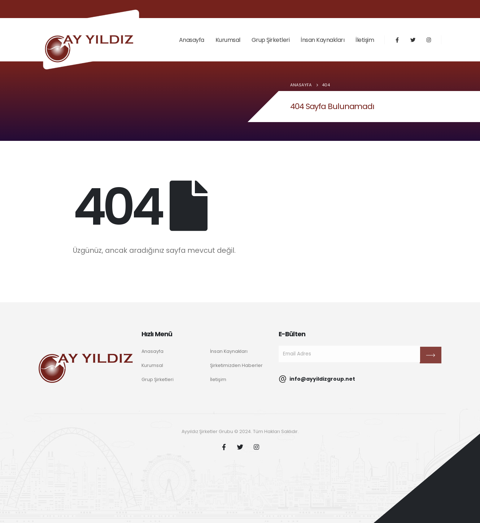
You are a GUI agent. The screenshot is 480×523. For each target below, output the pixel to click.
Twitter (240, 447)
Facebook (224, 447)
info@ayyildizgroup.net (317, 379)
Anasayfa (191, 40)
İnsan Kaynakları (322, 40)
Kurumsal (227, 40)
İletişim (364, 40)
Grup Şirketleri (271, 40)
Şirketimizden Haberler (236, 365)
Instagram (256, 447)
